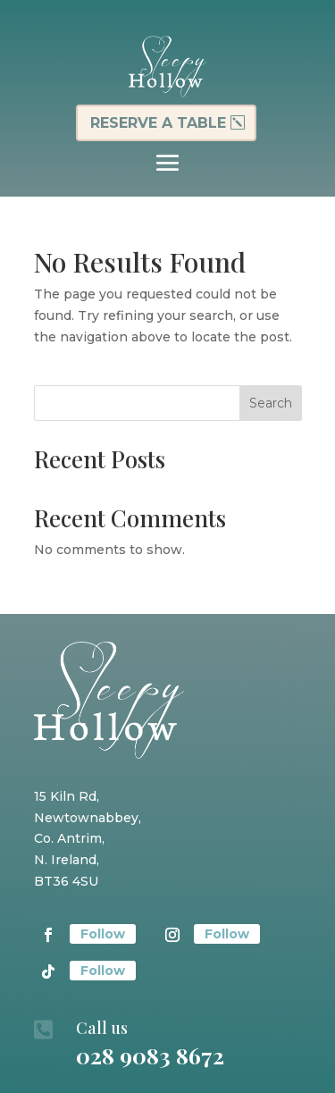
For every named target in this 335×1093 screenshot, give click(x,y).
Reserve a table (158, 122)
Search (270, 403)
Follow (102, 934)
